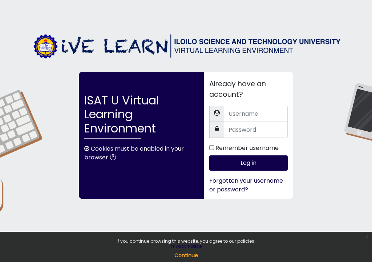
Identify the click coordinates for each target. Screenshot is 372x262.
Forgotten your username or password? (246, 185)
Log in (248, 163)
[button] (114, 158)
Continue (186, 255)
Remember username (247, 148)
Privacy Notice (186, 246)
